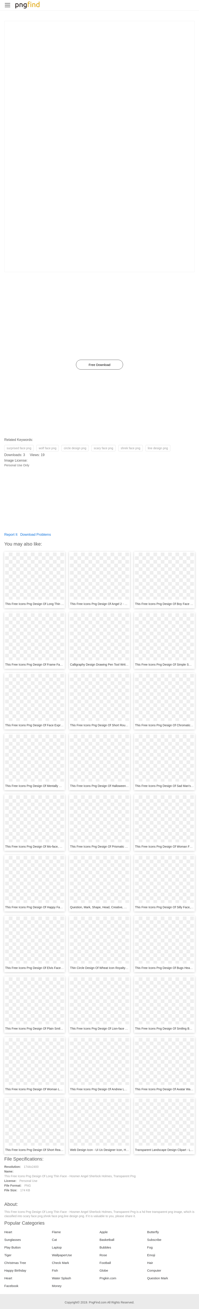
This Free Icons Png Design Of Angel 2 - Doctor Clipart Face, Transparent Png (122, 604)
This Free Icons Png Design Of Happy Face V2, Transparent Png (48, 907)
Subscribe (154, 1239)
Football (105, 1263)
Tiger (8, 1255)
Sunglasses (12, 1239)
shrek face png (130, 448)
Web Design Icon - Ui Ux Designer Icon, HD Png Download (109, 1150)
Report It (10, 534)
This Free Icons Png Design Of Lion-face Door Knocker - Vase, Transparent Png (123, 1028)
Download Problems (35, 534)
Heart (8, 1232)
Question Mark (157, 1278)
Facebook (11, 1286)
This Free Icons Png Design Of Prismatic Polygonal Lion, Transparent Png (119, 846)
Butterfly (153, 1232)
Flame (56, 1232)
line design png (158, 448)
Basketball (107, 1239)
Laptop (57, 1247)
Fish (55, 1270)
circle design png (75, 448)
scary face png (103, 448)
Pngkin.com (108, 1278)
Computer (154, 1270)
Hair (150, 1263)
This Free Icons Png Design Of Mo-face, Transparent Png (43, 846)
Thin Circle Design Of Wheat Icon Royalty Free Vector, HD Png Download (119, 968)
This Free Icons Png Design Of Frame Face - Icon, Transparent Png (50, 664)
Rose (103, 1255)
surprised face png (19, 448)
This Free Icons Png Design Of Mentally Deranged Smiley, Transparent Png (55, 786)
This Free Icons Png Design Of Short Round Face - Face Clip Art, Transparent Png (125, 725)
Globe (104, 1270)
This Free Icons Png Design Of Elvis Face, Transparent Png (45, 968)
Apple (104, 1232)
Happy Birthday (15, 1270)
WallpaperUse (62, 1255)
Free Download (99, 365)
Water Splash (61, 1278)
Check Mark (60, 1263)
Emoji (151, 1255)
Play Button (12, 1247)
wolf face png (47, 448)
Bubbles (105, 1247)
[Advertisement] (99, 51)
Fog (150, 1247)
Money (57, 1286)
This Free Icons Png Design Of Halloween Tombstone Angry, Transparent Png (121, 786)
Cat (54, 1239)
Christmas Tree (15, 1263)
